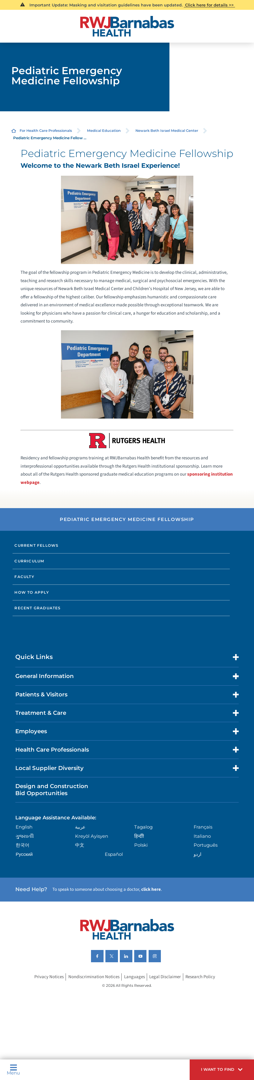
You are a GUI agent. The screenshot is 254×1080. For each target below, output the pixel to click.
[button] (222, 1069)
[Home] (127, 26)
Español (114, 854)
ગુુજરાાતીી (25, 836)
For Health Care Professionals (46, 130)
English (24, 827)
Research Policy (200, 977)
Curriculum (29, 561)
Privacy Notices (49, 977)
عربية (80, 827)
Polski (141, 845)
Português (206, 845)
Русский (24, 854)
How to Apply (31, 592)
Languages (134, 977)
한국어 (22, 845)
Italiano (202, 836)
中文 (79, 845)
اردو (197, 854)
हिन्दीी (139, 836)
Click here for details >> (209, 4)
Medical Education (104, 130)
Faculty (24, 576)
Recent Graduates (37, 608)
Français (203, 827)
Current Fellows (36, 545)
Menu (13, 1069)
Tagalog (143, 827)
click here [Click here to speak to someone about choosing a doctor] (151, 889)
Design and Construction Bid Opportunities (51, 789)
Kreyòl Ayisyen (91, 836)
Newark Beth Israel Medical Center (166, 130)
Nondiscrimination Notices (93, 977)
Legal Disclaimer (165, 977)
